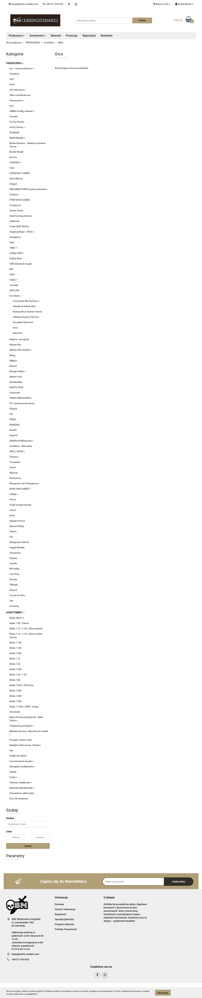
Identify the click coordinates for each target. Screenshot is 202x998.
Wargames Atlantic (19, 542)
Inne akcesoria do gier (21, 761)
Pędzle (12, 771)
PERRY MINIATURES (20, 398)
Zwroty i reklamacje (65, 909)
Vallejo (13, 494)
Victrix (12, 499)
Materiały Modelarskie (21, 787)
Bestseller (107, 35)
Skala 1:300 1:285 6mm (21, 685)
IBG (11, 269)
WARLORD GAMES (20, 488)
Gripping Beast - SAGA (21, 231)
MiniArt (13, 366)
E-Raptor (14, 194)
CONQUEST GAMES (19, 173)
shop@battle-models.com (25, 954)
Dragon (13, 183)
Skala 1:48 (14, 680)
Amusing (14, 606)
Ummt (12, 467)
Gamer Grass (16, 210)
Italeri (13, 279)
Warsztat (17, 333)
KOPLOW (14, 290)
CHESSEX (15, 162)
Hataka (13, 558)
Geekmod (14, 221)
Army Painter (17, 127)
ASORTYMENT (15, 612)
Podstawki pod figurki (21, 725)
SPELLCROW (17, 451)
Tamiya (14, 456)
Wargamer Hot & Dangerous (23, 483)
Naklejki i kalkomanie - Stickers (25, 745)
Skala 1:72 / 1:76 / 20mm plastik (26, 628)
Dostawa (59, 904)
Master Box (15, 344)
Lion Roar (14, 574)
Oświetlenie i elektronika (21, 793)
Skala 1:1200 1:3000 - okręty (24, 706)
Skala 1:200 (15, 653)
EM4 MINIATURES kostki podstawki (28, 189)
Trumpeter (14, 462)
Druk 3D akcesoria (18, 798)
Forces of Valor (17, 595)
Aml (11, 105)
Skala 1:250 (15, 669)
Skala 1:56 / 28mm (19, 623)
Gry (11, 750)
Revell (13, 430)
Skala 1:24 (14, 664)
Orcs (15, 327)
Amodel (13, 116)
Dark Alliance (16, 178)
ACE (11, 79)
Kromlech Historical (23, 322)
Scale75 (13, 435)
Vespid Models (16, 547)
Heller (13, 247)
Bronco (13, 157)
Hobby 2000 (16, 253)
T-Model (13, 584)
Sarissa (13, 579)
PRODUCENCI (15, 63)
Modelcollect (15, 382)
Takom (12, 531)
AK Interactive (17, 89)
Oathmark (14, 392)
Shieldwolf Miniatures (21, 440)
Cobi (11, 167)
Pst (11, 414)
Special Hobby (16, 526)
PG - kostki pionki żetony (22, 403)
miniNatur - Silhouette (20, 446)
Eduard (13, 590)
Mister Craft (15, 376)
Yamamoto (15, 552)
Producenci (16, 35)
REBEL (12, 419)
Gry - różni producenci (21, 68)
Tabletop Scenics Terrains (26, 317)
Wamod (13, 472)
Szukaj (27, 846)
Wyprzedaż (89, 35)
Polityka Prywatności (66, 929)
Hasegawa (15, 237)
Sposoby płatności (64, 919)
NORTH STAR (16, 387)
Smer (12, 515)
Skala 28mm (16, 618)
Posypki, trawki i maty (20, 739)
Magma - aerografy (19, 339)
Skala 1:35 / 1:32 (18, 674)
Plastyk (13, 408)
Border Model (16, 151)
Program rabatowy (64, 924)
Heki (11, 242)
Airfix (12, 84)
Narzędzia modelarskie (22, 766)
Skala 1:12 (14, 658)
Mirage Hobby (17, 371)
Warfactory (15, 478)
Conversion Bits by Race (26, 301)
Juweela (13, 285)
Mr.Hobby (14, 568)
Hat (11, 600)
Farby (13, 777)
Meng (12, 355)
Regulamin (60, 914)
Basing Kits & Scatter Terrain (27, 311)
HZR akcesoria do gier (20, 263)
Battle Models (17, 137)
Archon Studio (16, 121)
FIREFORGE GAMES (19, 199)
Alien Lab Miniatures (19, 95)
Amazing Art (16, 100)
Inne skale (14, 711)
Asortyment (37, 35)
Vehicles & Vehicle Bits (24, 306)
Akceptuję (163, 992)
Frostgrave (15, 205)
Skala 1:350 (15, 690)
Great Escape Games (20, 504)
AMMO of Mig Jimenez (22, 111)
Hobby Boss (15, 258)
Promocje (71, 35)
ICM (12, 274)
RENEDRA (14, 424)
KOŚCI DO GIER (18, 755)
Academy (14, 73)
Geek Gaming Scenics (20, 216)
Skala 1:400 (15, 696)
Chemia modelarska (20, 782)
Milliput (13, 360)
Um (11, 536)
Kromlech (15, 295)
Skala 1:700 (15, 701)
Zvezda (13, 563)
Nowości (56, 35)
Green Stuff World (19, 226)
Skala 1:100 (15, 642)
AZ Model (14, 132)
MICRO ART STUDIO (20, 350)
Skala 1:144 (15, 648)
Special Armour (17, 520)
